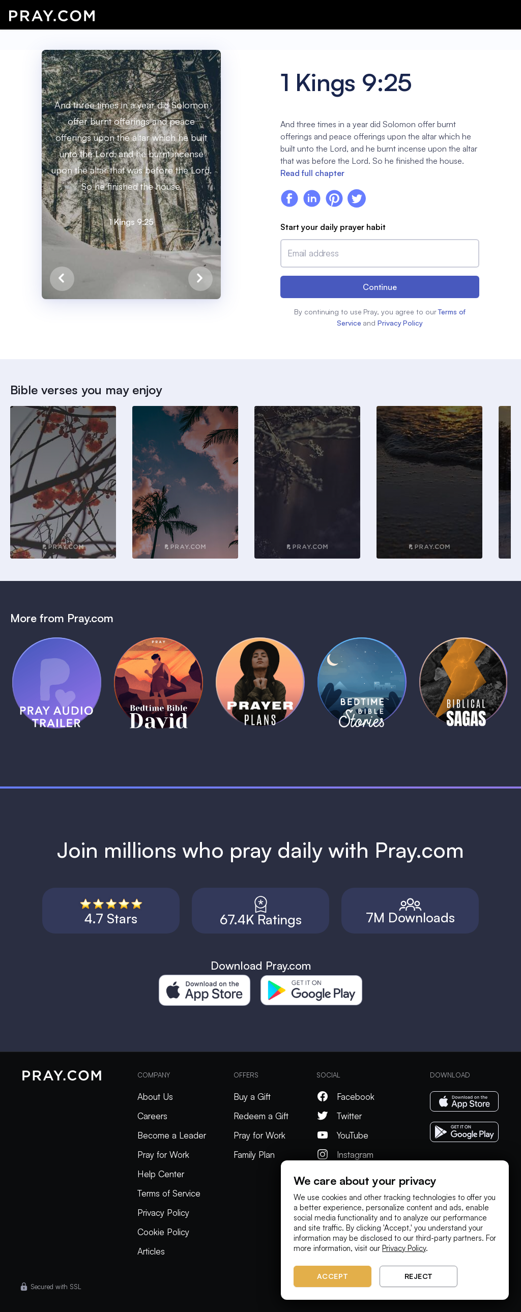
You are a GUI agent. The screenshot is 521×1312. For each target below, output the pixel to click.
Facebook (345, 1096)
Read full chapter (312, 173)
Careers (152, 1116)
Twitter (339, 1116)
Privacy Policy (400, 322)
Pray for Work (163, 1154)
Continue (380, 287)
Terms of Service (168, 1193)
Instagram (344, 1154)
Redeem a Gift (261, 1116)
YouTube (342, 1135)
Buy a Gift (252, 1096)
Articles (151, 1251)
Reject (418, 1276)
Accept (333, 1276)
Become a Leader (171, 1135)
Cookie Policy (163, 1232)
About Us (155, 1096)
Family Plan (254, 1154)
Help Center (160, 1174)
